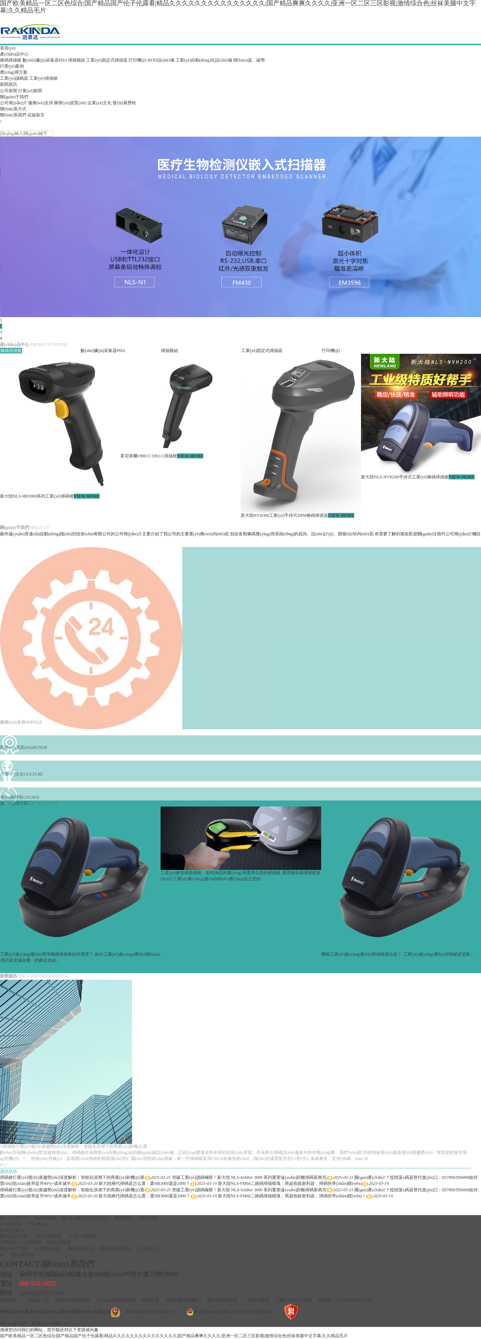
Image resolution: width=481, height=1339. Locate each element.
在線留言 (36, 114)
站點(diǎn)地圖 (47, 1323)
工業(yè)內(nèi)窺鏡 (293, 1300)
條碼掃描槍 (10, 60)
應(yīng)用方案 (13, 72)
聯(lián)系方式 (13, 108)
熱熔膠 (324, 1300)
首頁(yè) (7, 48)
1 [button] (1, 319)
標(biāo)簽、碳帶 (249, 60)
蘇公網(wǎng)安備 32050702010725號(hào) (233, 1311)
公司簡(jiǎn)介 (13, 102)
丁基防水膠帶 (256, 1300)
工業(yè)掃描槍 (43, 78)
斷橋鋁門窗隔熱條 (73, 1300)
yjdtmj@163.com (41, 1292)
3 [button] (1, 332)
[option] (240, 227)
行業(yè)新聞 (30, 90)
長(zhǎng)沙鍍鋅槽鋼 (115, 1300)
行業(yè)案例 (12, 66)
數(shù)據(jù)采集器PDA (44, 60)
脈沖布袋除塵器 (222, 1300)
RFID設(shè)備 (160, 60)
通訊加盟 (150, 1300)
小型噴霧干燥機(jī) (182, 1300)
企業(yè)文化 (99, 102)
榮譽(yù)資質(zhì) (70, 102)
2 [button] (1, 326)
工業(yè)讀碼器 (14, 78)
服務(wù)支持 (40, 102)
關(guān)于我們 (14, 96)
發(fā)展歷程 (124, 102)
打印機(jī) (138, 60)
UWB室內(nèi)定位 (354, 1300)
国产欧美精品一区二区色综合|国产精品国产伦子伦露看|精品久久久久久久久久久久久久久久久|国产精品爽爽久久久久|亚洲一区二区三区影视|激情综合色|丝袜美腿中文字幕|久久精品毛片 (174, 1335)
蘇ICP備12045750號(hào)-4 (150, 1311)
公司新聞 (8, 90)
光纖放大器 (38, 1300)
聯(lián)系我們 (13, 114)
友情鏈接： (10, 1300)
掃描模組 (76, 60)
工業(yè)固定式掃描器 (106, 60)
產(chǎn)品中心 (14, 54)
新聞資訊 (8, 84)
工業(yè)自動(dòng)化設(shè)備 (204, 60)
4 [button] (1, 338)
